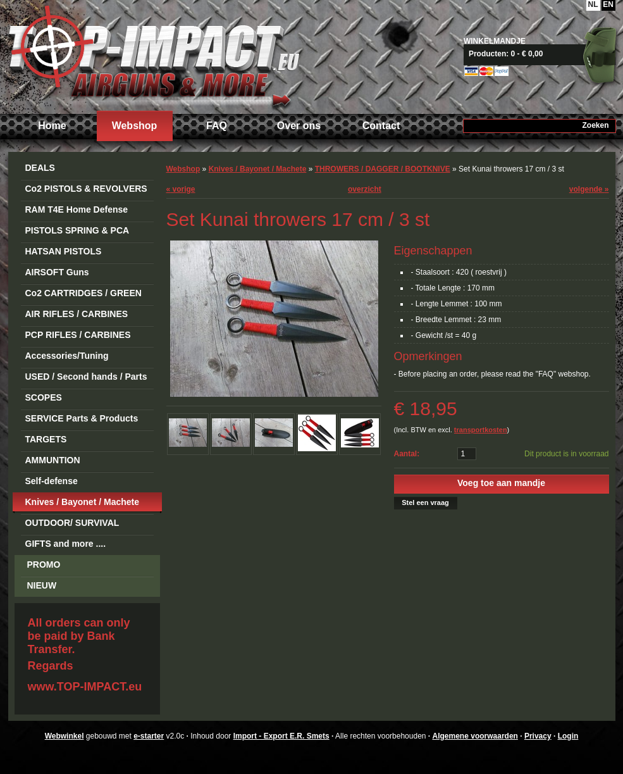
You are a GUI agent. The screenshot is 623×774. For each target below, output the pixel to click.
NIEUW (42, 585)
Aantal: (407, 453)
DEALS (40, 168)
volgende (589, 189)
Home (52, 125)
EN (608, 4)
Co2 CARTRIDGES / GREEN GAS (83, 295)
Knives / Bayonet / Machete (82, 502)
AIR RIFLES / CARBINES (76, 314)
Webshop (134, 125)
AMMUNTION (52, 460)
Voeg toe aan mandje (501, 483)
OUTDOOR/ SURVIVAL (72, 523)
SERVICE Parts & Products (82, 418)
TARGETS (46, 439)
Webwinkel (64, 736)
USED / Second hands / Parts (86, 376)
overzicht (364, 189)
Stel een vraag (425, 502)
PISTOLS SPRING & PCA (77, 230)
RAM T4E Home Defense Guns (76, 211)
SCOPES (43, 397)
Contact (381, 125)
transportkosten (480, 430)
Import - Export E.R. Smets (153, 55)
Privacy (538, 736)
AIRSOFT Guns (57, 272)
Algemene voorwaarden (475, 736)
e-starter (148, 736)
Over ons (299, 125)
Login (568, 736)
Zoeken (595, 125)
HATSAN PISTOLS (63, 251)
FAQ (216, 125)
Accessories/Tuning (67, 356)
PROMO (44, 564)
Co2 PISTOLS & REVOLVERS (86, 189)
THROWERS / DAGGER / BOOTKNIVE (382, 169)
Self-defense (51, 481)
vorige (180, 189)
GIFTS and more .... (65, 544)
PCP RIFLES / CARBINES (78, 335)
